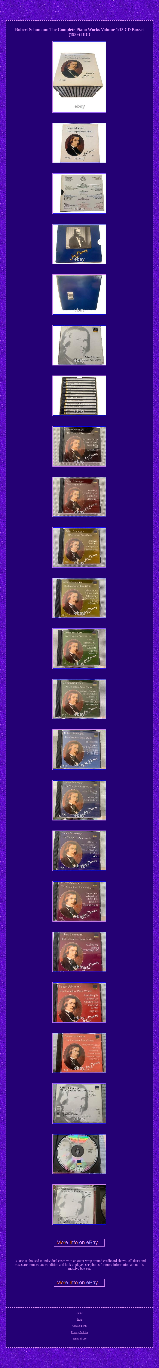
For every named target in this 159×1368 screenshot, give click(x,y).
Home (79, 1312)
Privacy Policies (79, 1332)
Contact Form (79, 1325)
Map (79, 1319)
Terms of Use (79, 1338)
